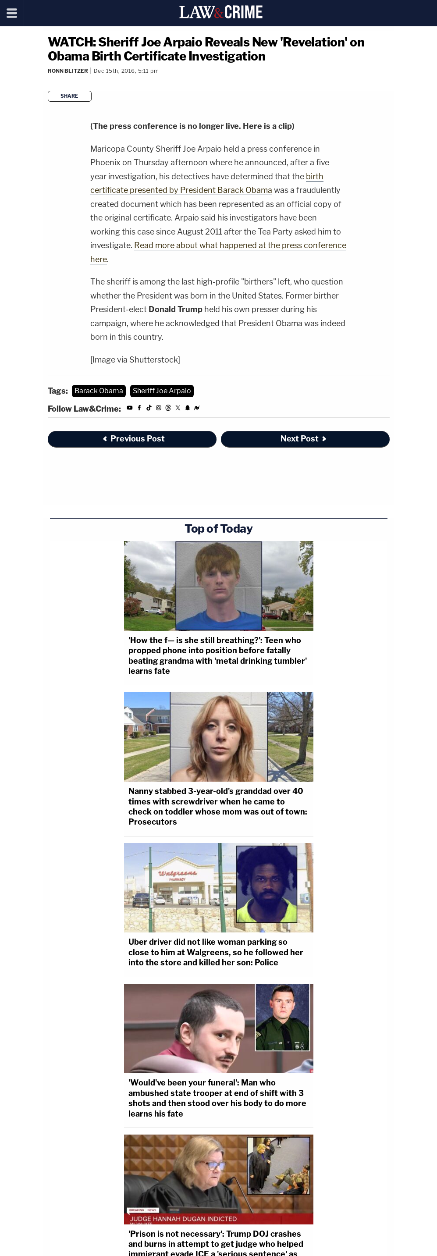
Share (69, 96)
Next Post (304, 438)
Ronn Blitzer (68, 71)
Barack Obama (99, 391)
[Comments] (48, 82)
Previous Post (133, 438)
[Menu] (12, 13)
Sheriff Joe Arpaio (162, 391)
